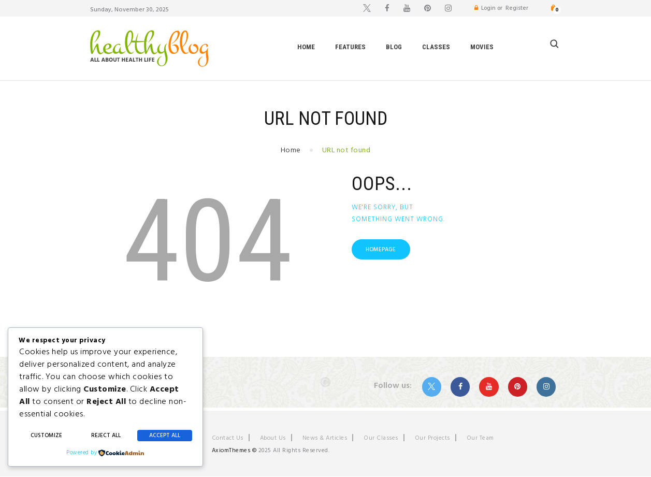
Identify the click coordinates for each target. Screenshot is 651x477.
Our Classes (381, 438)
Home (291, 150)
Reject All (106, 435)
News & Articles (325, 438)
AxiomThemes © (234, 450)
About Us (273, 438)
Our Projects (432, 438)
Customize (46, 435)
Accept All (164, 435)
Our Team (480, 438)
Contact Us (227, 438)
